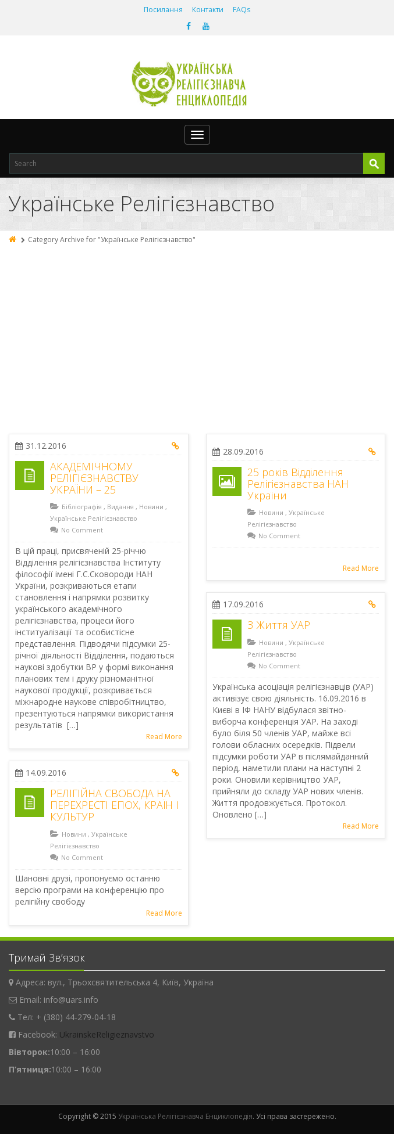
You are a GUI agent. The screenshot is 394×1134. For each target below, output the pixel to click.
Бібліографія (82, 506)
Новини (151, 506)
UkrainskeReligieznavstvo (106, 1034)
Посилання (163, 10)
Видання (120, 506)
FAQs (241, 10)
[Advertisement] (197, 335)
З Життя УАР (278, 625)
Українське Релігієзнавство (93, 518)
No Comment (82, 529)
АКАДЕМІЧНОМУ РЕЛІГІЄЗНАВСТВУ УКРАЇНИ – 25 (94, 477)
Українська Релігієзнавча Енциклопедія (185, 1116)
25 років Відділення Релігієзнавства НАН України (298, 483)
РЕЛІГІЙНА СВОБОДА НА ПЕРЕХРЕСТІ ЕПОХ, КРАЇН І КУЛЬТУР (114, 804)
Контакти (207, 10)
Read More (164, 736)
